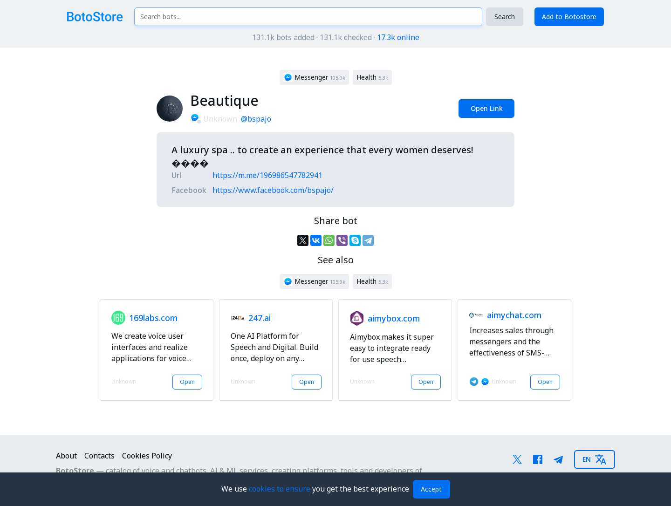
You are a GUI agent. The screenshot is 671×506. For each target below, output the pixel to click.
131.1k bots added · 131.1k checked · (335, 37)
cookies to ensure (280, 489)
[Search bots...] (308, 16)
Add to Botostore (569, 16)
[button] (314, 77)
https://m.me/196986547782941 (267, 175)
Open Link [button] (487, 108)
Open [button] (187, 382)
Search (504, 16)
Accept (431, 489)
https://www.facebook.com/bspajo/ (273, 190)
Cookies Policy (147, 456)
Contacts (99, 456)
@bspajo (256, 119)
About (66, 456)
